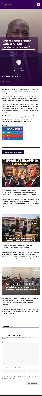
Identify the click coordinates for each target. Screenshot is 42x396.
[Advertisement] (21, 24)
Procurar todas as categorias (13, 147)
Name (4, 362)
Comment (5, 337)
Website (30, 362)
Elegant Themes (17, 392)
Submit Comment (32, 378)
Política (8, 81)
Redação (20, 68)
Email (17, 362)
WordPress (33, 392)
